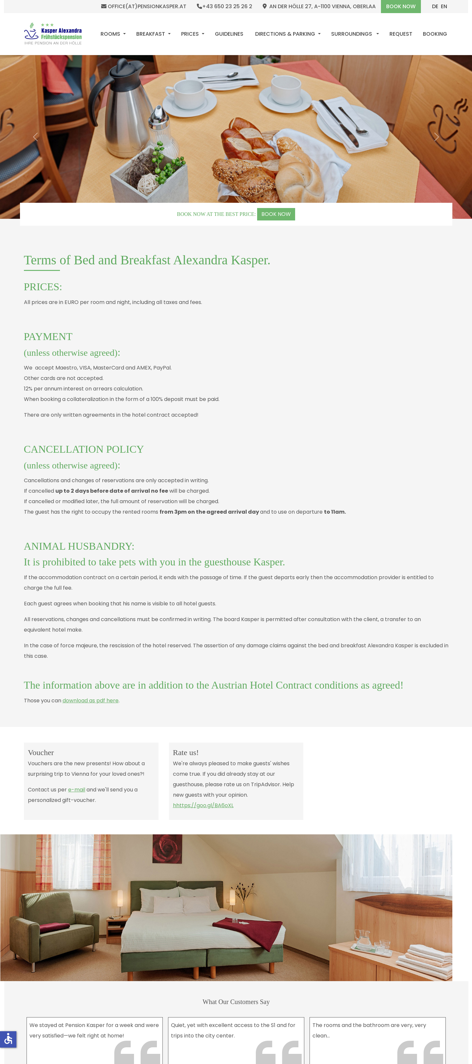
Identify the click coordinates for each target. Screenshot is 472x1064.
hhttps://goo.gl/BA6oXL (203, 805)
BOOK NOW (276, 214)
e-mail (76, 789)
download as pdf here (91, 700)
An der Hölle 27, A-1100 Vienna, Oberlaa (319, 6)
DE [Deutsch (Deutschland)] (435, 6)
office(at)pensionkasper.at (143, 6)
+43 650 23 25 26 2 (224, 6)
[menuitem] (113, 34)
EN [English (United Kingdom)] (444, 6)
